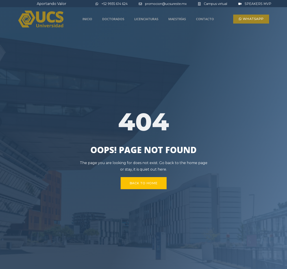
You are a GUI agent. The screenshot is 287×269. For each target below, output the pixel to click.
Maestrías (177, 19)
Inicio (87, 19)
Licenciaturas (146, 19)
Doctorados (113, 19)
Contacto (205, 19)
